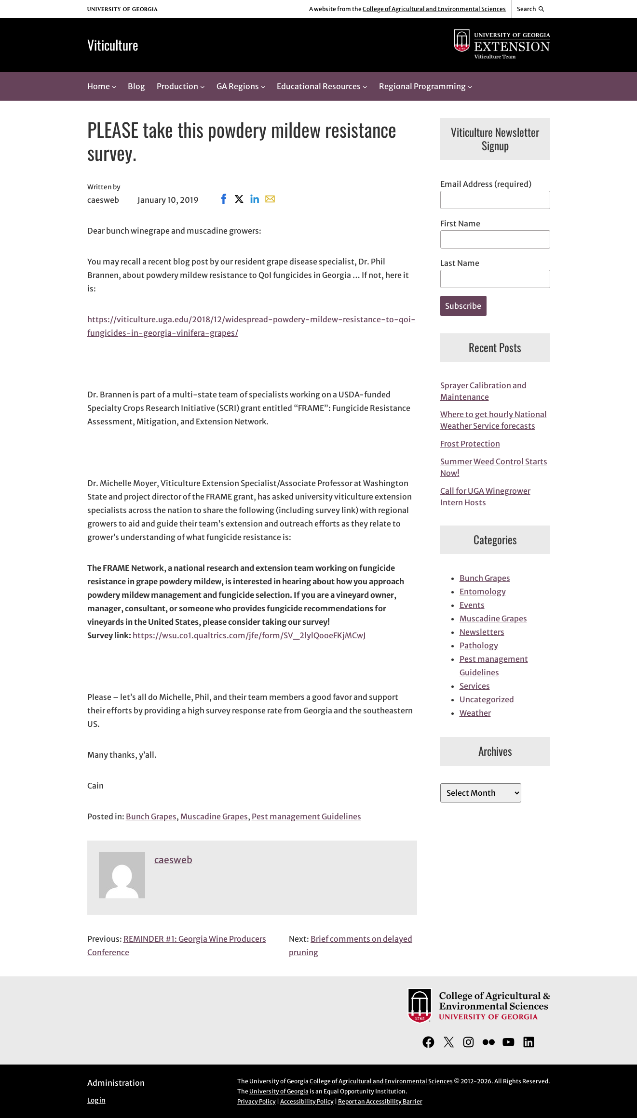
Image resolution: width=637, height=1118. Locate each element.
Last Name (459, 263)
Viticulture (112, 44)
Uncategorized (487, 699)
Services (475, 686)
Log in (96, 1100)
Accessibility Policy (307, 1101)
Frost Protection (470, 443)
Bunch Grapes (151, 816)
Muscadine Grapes (214, 816)
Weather (475, 713)
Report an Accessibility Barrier (380, 1101)
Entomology (483, 591)
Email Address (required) (485, 184)
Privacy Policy (256, 1101)
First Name (460, 223)
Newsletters (482, 632)
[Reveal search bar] (531, 9)
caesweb (173, 860)
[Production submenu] (202, 86)
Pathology (479, 645)
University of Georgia (279, 1091)
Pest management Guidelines (306, 816)
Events (472, 605)
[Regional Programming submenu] (470, 86)
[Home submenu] (114, 86)
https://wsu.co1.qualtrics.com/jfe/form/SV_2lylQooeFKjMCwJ (249, 635)
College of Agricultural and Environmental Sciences (434, 9)
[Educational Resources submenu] (365, 86)
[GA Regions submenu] (263, 86)
